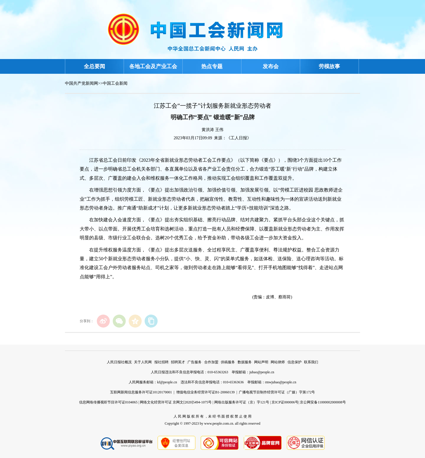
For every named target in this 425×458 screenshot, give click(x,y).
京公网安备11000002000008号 (323, 402)
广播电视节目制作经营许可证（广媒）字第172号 (277, 392)
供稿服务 (228, 362)
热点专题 (212, 66)
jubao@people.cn (261, 372)
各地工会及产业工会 (153, 66)
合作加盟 (211, 362)
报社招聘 (161, 362)
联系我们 (311, 362)
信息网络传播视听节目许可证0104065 (108, 402)
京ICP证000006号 (285, 402)
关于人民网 (143, 362)
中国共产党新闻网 (81, 83)
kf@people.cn (167, 382)
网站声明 (261, 362)
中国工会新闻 (115, 83)
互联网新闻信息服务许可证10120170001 (141, 392)
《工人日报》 (238, 138)
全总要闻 (94, 66)
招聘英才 (178, 362)
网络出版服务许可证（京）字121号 (241, 402)
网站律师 (278, 362)
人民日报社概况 (119, 362)
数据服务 (245, 362)
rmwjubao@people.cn (280, 382)
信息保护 (294, 362)
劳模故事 (329, 66)
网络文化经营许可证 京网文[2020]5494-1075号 (176, 402)
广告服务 (194, 362)
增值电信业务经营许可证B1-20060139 (205, 392)
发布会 (271, 66)
